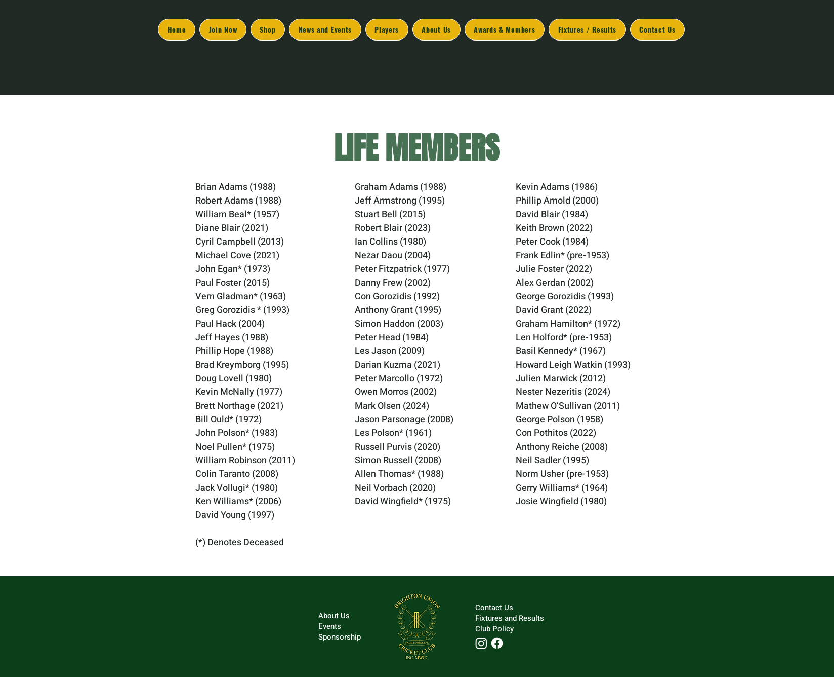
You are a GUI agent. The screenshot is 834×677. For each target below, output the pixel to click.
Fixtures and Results (509, 618)
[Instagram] (481, 643)
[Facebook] (497, 643)
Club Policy (494, 628)
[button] (436, 30)
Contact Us (494, 607)
